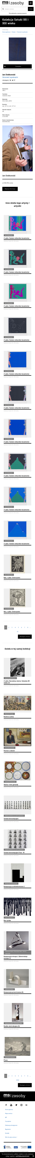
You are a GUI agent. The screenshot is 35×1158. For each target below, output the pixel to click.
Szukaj (30, 9)
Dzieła (14, 32)
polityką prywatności (22, 1156)
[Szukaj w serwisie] (14, 9)
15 (17, 631)
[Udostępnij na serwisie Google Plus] (11, 80)
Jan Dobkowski (8, 74)
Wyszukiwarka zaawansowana (17, 13)
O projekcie (8, 1121)
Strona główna (6, 32)
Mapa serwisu (8, 1113)
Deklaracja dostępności (11, 1125)
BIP (6, 1117)
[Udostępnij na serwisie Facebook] (14, 80)
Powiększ (18, 66)
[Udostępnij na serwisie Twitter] (13, 80)
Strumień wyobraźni (22, 32)
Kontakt (7, 1133)
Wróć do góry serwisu (11, 1137)
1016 (17, 1080)
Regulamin (8, 1129)
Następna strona (25, 636)
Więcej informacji (10, 189)
